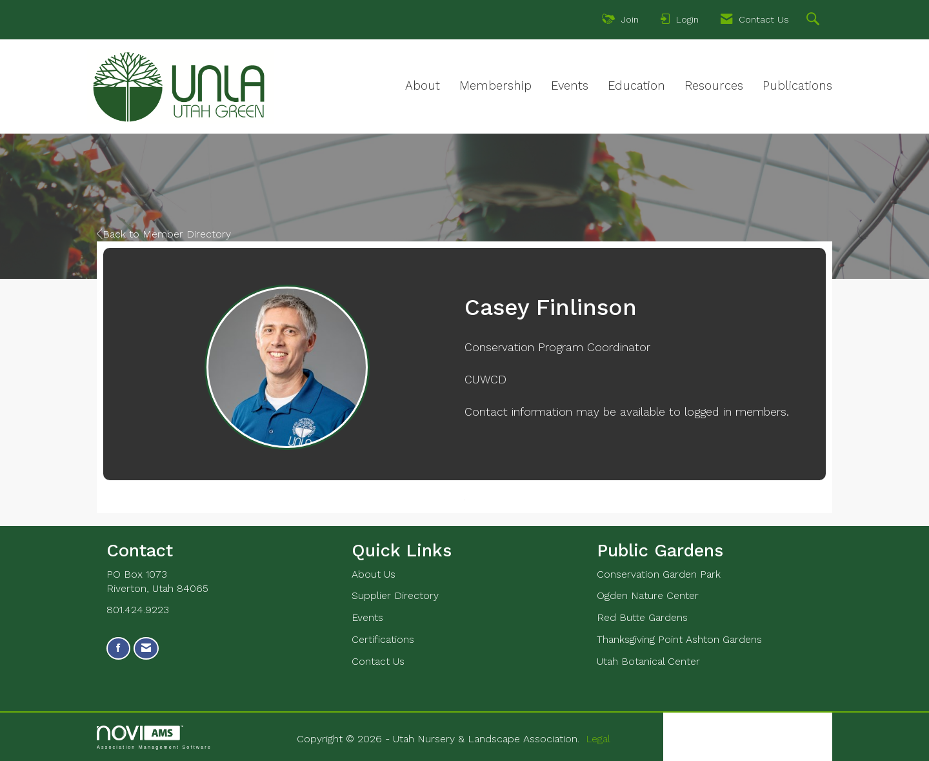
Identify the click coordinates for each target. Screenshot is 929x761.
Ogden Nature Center (648, 595)
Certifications (383, 639)
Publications (797, 86)
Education (636, 86)
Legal (598, 739)
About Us (373, 574)
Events (569, 86)
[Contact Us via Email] (146, 648)
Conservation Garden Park (659, 574)
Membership (495, 86)
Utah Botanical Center (648, 661)
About (422, 86)
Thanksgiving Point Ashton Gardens (679, 639)
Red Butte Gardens (642, 617)
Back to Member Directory (164, 234)
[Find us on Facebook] (118, 648)
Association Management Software (154, 737)
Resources (713, 86)
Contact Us (378, 661)
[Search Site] (814, 20)
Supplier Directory (395, 595)
